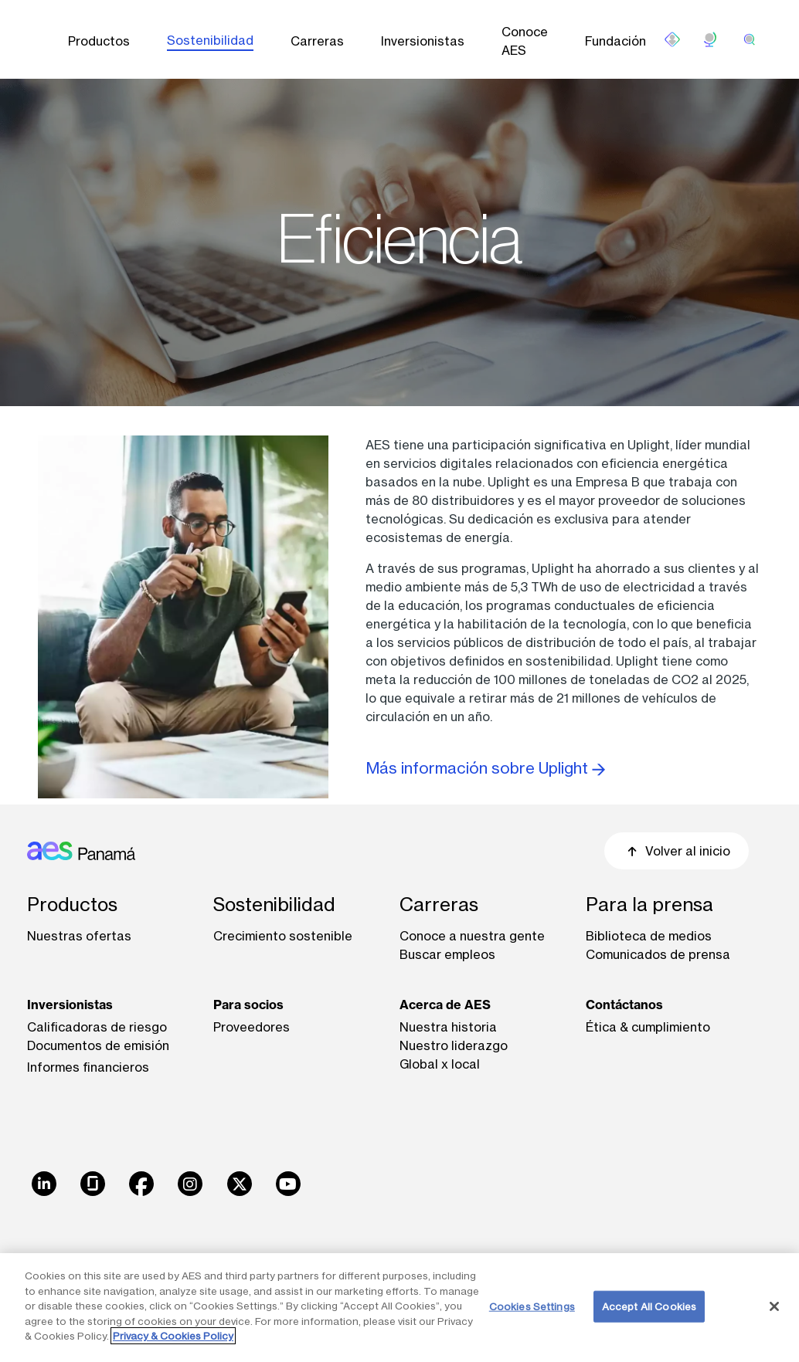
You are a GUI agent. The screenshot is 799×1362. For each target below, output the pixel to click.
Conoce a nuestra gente (472, 936)
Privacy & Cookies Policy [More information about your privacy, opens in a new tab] (173, 1336)
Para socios (248, 1004)
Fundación (615, 41)
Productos (99, 41)
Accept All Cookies (649, 1305)
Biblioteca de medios (649, 936)
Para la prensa (649, 904)
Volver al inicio (676, 851)
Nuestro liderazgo (454, 1045)
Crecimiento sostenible (282, 936)
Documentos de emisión (98, 1045)
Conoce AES (525, 41)
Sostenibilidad (210, 40)
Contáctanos (624, 1004)
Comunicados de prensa (658, 954)
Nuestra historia (448, 1027)
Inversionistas (422, 41)
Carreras (317, 41)
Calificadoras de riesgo (97, 1027)
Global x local (440, 1064)
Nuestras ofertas (79, 936)
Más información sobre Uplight (485, 768)
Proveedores (251, 1027)
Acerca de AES (445, 1004)
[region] (399, 1307)
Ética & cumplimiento (648, 1027)
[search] (749, 39)
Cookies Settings (532, 1305)
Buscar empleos (447, 954)
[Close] (774, 1306)
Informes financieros (88, 1067)
